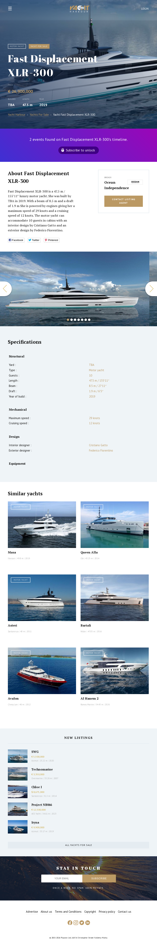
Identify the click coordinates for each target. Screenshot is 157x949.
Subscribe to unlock (80, 150)
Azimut (34, 760)
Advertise (32, 911)
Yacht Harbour (80, 9)
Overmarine (37, 778)
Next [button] (151, 288)
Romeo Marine (87, 704)
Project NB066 (41, 805)
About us (46, 911)
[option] (74, 289)
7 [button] (89, 320)
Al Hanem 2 (89, 698)
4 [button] (78, 320)
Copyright (90, 911)
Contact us (124, 911)
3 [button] (75, 320)
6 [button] (85, 320)
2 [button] (71, 320)
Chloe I (36, 787)
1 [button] (68, 320)
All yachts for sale (78, 845)
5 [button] (82, 320)
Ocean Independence (115, 185)
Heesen (11, 558)
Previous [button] (6, 288)
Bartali (86, 625)
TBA (11, 105)
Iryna (35, 822)
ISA (82, 558)
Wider (83, 631)
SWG (35, 752)
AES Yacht (36, 813)
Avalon (13, 698)
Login (145, 8)
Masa (12, 552)
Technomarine (42, 769)
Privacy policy (107, 911)
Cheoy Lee (13, 704)
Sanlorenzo (13, 631)
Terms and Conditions (68, 911)
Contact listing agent (123, 201)
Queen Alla (89, 552)
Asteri (12, 625)
